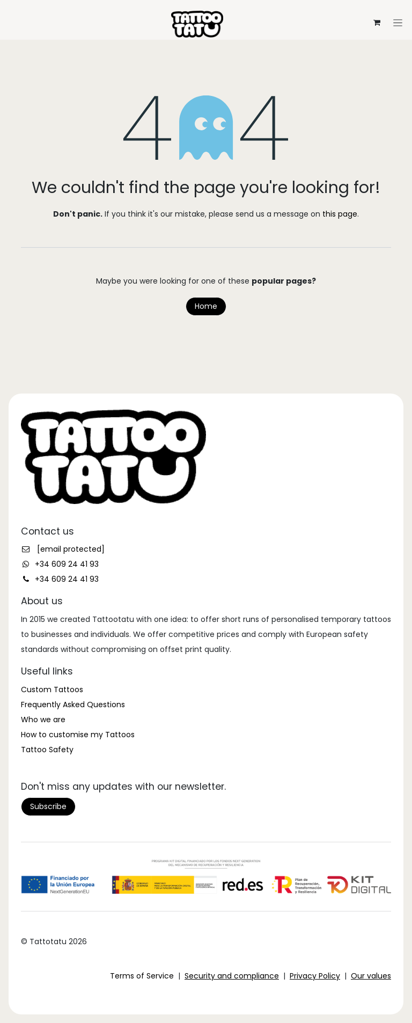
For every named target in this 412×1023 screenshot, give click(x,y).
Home (206, 306)
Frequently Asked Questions (73, 704)
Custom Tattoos (52, 689)
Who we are (43, 719)
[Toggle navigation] (206, 4)
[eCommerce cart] (376, 22)
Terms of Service (142, 975)
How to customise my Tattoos (78, 734)
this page (339, 214)
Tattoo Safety (47, 749)
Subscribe (48, 806)
